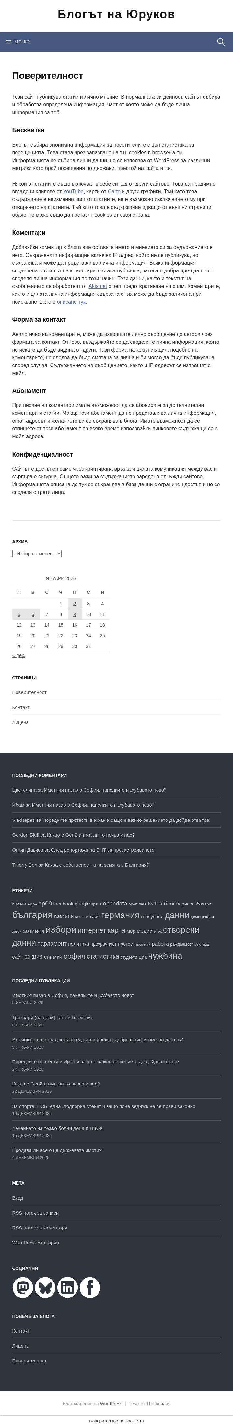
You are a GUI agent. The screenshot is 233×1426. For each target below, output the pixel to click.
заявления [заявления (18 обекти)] (33, 931)
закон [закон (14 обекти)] (17, 931)
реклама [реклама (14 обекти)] (201, 944)
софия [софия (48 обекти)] (74, 956)
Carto (114, 191)
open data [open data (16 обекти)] (137, 904)
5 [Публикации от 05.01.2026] (19, 614)
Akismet (97, 286)
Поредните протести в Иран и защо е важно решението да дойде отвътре (125, 820)
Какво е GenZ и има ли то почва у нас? (91, 835)
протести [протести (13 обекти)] (143, 944)
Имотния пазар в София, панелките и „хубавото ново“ (105, 790)
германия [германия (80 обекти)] (120, 915)
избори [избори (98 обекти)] (61, 929)
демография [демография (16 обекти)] (202, 917)
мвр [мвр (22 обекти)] (131, 931)
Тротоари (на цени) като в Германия (53, 1017)
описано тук (71, 302)
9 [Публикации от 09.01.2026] (74, 614)
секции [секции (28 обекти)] (34, 956)
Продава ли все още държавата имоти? (57, 1150)
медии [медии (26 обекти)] (145, 931)
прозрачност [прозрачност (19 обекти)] (103, 944)
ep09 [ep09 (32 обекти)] (45, 903)
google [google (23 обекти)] (82, 903)
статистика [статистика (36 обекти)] (103, 956)
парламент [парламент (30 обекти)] (52, 944)
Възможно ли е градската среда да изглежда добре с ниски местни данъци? (98, 1039)
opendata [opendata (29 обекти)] (115, 903)
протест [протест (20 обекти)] (126, 944)
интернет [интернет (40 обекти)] (92, 930)
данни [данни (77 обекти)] (177, 915)
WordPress (111, 1403)
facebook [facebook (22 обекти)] (63, 903)
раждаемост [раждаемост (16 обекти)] (181, 944)
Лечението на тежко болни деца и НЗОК (57, 1128)
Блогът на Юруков (116, 14)
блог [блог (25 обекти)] (169, 903)
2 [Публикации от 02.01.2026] (74, 603)
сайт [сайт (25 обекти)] (17, 957)
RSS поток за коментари (39, 1227)
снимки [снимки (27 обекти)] (53, 956)
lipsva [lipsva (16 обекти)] (96, 904)
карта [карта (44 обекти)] (116, 930)
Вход (17, 1198)
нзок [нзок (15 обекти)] (157, 931)
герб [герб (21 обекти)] (95, 916)
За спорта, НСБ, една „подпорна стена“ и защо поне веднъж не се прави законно (104, 1106)
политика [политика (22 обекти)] (78, 944)
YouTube (73, 191)
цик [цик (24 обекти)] (143, 957)
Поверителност (29, 692)
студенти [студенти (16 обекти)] (129, 957)
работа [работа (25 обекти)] (160, 944)
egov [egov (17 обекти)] (32, 904)
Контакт (21, 707)
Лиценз (20, 722)
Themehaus (158, 1403)
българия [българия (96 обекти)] (32, 915)
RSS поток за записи (35, 1213)
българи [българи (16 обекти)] (203, 904)
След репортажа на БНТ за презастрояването (103, 850)
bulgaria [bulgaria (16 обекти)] (19, 904)
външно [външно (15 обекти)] (82, 917)
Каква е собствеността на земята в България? (97, 865)
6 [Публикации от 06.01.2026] (33, 614)
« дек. (18, 655)
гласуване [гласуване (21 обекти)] (152, 916)
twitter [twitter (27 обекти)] (155, 903)
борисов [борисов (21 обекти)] (185, 903)
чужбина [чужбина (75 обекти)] (165, 956)
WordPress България (35, 1242)
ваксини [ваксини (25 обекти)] (64, 916)
